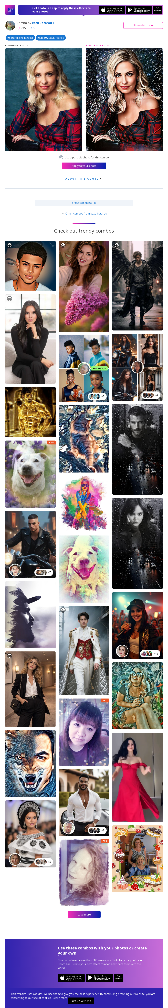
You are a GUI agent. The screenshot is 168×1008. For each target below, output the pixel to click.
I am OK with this (81, 1001)
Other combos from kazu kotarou (84, 213)
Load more (84, 914)
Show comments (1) (84, 203)
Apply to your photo (84, 166)
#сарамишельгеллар (50, 38)
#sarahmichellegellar (20, 38)
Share (143, 25)
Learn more (60, 998)
